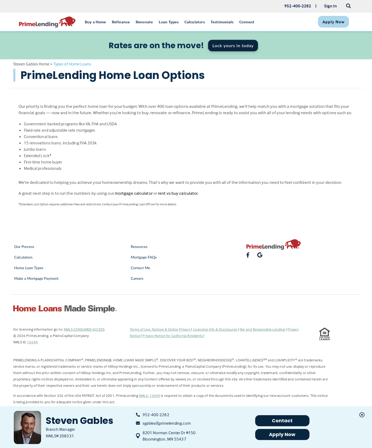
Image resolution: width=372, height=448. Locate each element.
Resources (139, 246)
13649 (32, 342)
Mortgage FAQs (144, 257)
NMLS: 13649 (149, 395)
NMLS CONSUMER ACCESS (84, 329)
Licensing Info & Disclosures (215, 329)
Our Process (24, 246)
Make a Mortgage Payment (36, 278)
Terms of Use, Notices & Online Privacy (160, 329)
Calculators (23, 257)
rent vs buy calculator (177, 193)
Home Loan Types (29, 267)
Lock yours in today (233, 45)
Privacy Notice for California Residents (173, 335)
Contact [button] (282, 420)
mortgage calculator (134, 193)
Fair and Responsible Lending (263, 329)
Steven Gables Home (31, 63)
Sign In (330, 5)
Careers (137, 278)
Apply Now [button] (282, 434)
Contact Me (140, 267)
